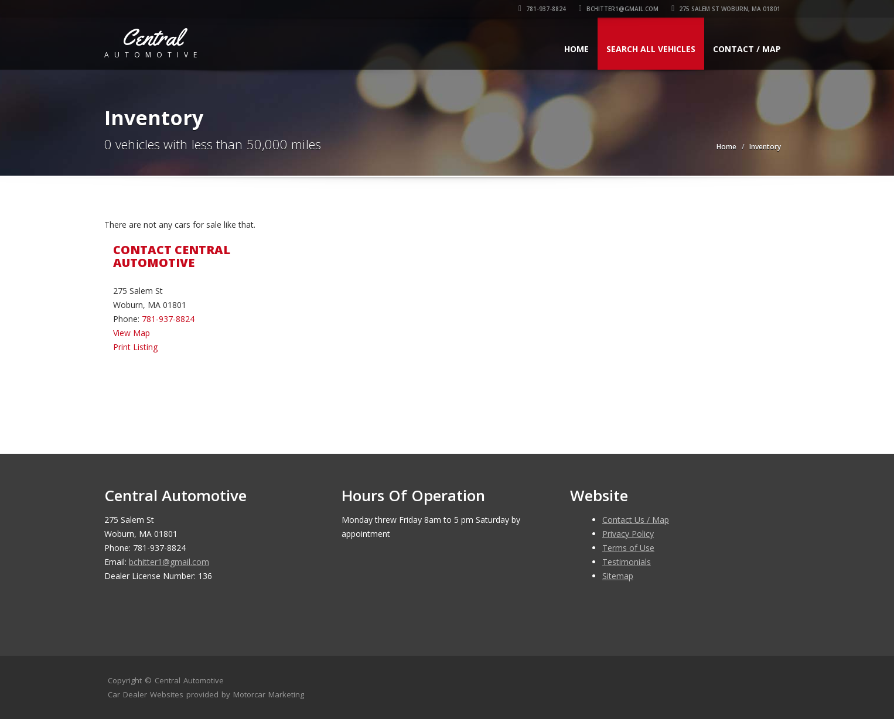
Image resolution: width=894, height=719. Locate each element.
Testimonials (626, 561)
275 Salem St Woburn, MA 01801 (726, 9)
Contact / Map (747, 48)
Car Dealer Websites (145, 694)
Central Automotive (189, 680)
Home (576, 48)
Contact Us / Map (635, 519)
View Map (131, 332)
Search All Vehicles (650, 48)
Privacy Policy (628, 533)
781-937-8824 (543, 9)
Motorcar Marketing (268, 694)
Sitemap (617, 575)
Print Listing (135, 346)
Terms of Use (628, 547)
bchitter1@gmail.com (619, 9)
